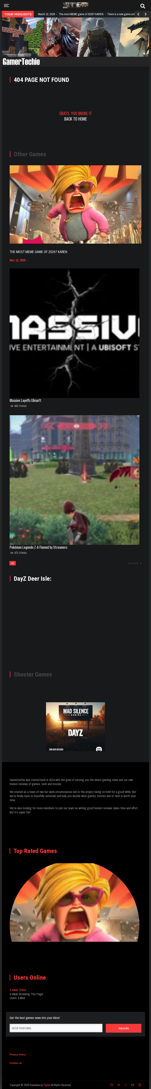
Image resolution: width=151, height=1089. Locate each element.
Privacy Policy (18, 1054)
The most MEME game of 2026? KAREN (38, 252)
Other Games (30, 154)
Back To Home (75, 119)
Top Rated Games (35, 851)
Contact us (16, 1063)
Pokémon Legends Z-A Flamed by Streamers (38, 547)
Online (18, 990)
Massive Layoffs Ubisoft (25, 400)
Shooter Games (33, 674)
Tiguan (46, 1085)
